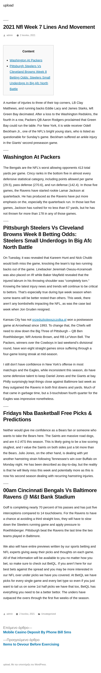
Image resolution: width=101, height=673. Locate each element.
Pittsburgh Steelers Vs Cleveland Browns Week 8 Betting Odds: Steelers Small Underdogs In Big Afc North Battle (30, 77)
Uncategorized (48, 614)
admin (10, 35)
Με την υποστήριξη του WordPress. (29, 664)
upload (8, 5)
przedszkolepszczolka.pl (49, 319)
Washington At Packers (26, 60)
